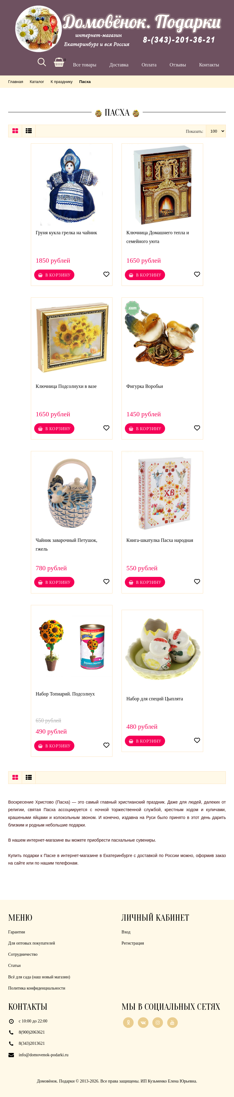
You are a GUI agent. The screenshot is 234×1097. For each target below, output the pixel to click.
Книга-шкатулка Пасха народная (159, 540)
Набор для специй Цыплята (154, 698)
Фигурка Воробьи (144, 386)
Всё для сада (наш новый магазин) (39, 977)
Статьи (14, 965)
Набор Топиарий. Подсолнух (65, 693)
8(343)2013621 (32, 1043)
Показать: (194, 131)
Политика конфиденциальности (36, 988)
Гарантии (16, 932)
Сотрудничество (22, 954)
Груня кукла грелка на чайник (66, 232)
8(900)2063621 (32, 1032)
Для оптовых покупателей (31, 943)
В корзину (54, 275)
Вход (126, 932)
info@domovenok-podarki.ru (43, 1055)
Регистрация (133, 943)
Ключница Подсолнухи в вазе (66, 386)
